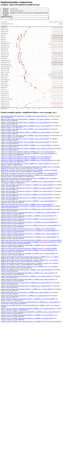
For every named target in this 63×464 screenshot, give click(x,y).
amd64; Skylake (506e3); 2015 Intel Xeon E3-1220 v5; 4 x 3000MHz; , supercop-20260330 (26, 210)
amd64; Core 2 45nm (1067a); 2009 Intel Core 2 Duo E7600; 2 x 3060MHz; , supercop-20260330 (29, 246)
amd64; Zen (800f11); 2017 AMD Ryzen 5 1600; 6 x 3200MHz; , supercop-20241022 (25, 136)
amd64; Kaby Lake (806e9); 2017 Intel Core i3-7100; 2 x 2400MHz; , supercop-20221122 (27, 205)
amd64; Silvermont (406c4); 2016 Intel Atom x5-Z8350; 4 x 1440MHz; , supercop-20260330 (27, 290)
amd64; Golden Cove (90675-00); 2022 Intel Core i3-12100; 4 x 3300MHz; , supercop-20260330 (27, 175)
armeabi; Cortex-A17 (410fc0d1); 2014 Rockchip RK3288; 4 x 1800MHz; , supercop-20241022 (27, 309)
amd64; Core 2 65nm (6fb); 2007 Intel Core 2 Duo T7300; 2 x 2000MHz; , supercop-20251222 (27, 251)
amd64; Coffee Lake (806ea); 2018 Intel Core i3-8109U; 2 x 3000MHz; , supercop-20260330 (26, 195)
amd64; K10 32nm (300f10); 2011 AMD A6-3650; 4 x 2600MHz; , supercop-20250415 (25, 120)
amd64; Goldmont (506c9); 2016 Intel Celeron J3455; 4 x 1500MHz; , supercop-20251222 (26, 283)
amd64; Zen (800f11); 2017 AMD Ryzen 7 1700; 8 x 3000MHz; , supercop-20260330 (25, 129)
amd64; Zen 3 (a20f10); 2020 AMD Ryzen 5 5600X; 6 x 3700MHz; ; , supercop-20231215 (28, 152)
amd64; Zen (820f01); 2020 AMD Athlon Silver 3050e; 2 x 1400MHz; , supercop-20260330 (26, 133)
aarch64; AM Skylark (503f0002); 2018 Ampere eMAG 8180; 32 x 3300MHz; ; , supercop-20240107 (31, 322)
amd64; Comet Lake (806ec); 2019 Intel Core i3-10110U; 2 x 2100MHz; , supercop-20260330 (27, 185)
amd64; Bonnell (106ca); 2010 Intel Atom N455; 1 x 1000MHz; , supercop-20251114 (25, 296)
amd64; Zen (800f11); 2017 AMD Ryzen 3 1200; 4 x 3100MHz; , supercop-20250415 (25, 139)
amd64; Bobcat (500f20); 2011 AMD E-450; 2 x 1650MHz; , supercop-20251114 (24, 116)
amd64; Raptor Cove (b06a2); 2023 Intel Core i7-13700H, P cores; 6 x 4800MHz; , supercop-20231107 (29, 174)
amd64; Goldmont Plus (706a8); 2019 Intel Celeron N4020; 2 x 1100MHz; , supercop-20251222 (27, 280)
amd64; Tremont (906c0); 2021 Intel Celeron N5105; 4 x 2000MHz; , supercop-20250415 (26, 277)
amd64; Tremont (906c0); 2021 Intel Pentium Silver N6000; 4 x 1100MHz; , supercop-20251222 (28, 273)
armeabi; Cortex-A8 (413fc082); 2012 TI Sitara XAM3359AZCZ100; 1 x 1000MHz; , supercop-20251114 (30, 302)
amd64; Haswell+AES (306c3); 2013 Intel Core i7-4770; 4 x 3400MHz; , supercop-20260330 (29, 226)
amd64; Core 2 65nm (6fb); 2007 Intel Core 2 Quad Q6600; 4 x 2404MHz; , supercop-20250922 (28, 254)
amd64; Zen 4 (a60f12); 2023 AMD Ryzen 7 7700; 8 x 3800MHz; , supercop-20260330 (25, 164)
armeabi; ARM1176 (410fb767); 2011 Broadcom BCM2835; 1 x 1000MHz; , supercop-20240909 (28, 299)
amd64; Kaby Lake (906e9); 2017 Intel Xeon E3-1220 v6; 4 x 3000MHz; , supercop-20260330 (27, 201)
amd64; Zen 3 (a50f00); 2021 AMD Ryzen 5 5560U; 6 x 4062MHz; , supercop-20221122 (26, 157)
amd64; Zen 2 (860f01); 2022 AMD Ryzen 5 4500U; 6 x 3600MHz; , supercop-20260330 (26, 146)
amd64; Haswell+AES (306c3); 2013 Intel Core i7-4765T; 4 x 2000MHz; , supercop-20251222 (27, 219)
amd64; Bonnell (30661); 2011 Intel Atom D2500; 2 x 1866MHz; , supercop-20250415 (25, 293)
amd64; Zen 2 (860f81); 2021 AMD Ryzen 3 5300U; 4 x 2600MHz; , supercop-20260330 (26, 149)
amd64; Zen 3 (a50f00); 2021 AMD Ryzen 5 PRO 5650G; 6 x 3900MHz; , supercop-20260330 (27, 154)
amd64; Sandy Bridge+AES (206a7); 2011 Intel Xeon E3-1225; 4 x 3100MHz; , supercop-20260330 (29, 237)
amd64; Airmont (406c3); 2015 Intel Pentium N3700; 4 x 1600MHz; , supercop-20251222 (26, 286)
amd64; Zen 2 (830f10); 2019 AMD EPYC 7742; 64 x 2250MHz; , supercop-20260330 (25, 142)
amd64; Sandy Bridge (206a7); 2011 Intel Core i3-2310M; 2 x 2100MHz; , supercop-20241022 (27, 242)
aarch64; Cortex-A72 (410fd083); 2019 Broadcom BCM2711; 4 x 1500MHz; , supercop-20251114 (27, 315)
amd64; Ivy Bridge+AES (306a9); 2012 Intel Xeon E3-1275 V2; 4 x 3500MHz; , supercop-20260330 (29, 231)
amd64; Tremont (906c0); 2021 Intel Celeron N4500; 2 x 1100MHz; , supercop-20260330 (26, 270)
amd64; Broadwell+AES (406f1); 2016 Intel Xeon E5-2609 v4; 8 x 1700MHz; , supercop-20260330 (28, 213)
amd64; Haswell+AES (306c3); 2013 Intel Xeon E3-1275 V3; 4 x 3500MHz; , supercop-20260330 (28, 223)
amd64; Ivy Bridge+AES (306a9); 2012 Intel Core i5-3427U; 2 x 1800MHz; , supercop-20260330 (29, 234)
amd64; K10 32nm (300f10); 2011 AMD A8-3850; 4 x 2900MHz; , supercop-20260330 (25, 123)
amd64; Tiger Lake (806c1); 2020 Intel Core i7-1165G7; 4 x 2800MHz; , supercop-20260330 (27, 182)
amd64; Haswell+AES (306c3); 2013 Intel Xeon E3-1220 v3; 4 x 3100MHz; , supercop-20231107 (28, 229)
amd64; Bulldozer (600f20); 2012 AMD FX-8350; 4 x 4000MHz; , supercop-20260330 (26, 126)
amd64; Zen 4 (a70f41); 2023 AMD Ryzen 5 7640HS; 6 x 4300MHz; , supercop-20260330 (26, 161)
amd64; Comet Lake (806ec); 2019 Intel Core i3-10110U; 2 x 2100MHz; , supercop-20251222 (27, 192)
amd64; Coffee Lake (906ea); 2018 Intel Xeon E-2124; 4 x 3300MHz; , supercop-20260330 (26, 198)
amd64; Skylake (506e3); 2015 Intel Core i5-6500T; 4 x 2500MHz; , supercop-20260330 (26, 206)
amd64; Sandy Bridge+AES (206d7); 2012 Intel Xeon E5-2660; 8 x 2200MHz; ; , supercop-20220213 (31, 241)
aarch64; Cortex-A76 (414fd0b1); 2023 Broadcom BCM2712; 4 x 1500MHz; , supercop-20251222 (27, 319)
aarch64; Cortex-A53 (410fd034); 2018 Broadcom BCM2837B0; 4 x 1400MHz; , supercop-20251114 (29, 312)
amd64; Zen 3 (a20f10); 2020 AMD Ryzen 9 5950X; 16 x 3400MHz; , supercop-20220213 (25, 159)
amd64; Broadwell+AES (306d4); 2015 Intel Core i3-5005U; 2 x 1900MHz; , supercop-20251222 (27, 216)
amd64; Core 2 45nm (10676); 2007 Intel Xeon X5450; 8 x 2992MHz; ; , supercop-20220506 (29, 249)
